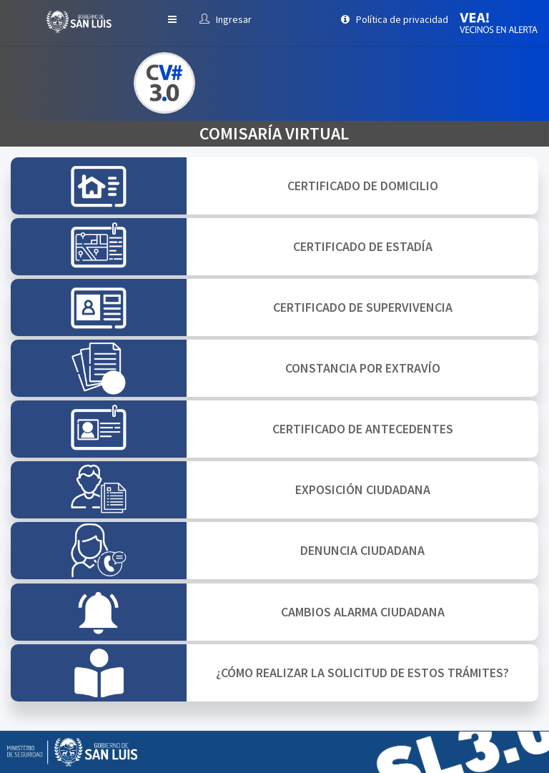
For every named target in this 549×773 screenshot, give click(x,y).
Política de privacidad (394, 19)
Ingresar (225, 19)
